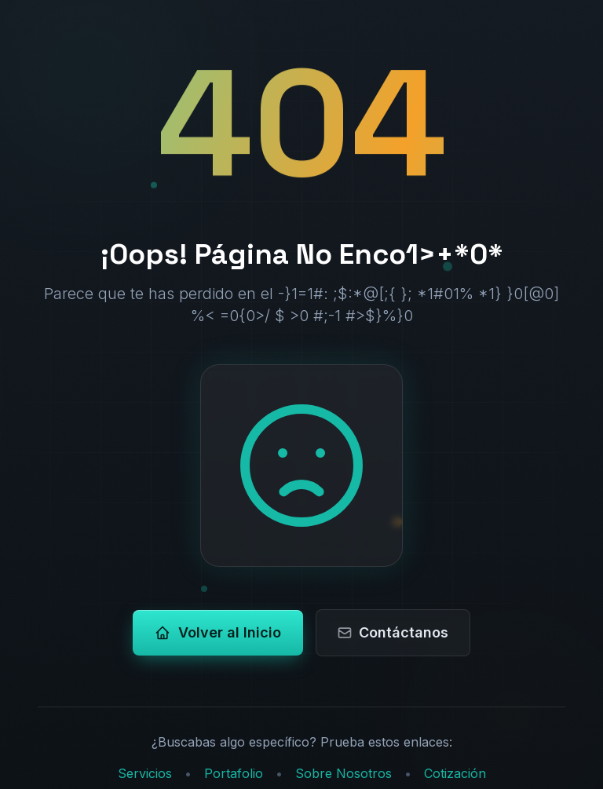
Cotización (455, 773)
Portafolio (233, 773)
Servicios (145, 773)
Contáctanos (392, 632)
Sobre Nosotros (343, 773)
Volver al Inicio (218, 632)
